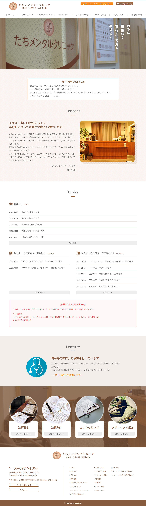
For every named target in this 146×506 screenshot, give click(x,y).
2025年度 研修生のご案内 (100, 268)
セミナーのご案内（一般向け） (123, 471)
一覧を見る (73, 243)
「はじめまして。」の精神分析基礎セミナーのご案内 (111, 261)
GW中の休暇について (30, 212)
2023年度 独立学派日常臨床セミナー (104, 286)
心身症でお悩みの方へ (45, 15)
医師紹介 (98, 483)
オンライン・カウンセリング (80, 490)
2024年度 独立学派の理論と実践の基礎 (105, 274)
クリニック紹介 (100, 15)
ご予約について (124, 4)
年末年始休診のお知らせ (32, 225)
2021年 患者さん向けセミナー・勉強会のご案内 (42, 261)
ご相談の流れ (64, 15)
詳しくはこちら (23, 434)
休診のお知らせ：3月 (30, 218)
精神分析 (73, 479)
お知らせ (116, 467)
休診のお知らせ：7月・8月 (33, 237)
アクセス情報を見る (24, 485)
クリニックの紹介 (101, 475)
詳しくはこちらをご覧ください (68, 375)
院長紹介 (98, 479)
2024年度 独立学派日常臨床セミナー (104, 280)
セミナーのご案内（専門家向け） (124, 475)
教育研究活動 (137, 15)
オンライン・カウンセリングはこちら (95, 4)
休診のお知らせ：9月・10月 (33, 231)
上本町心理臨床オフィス (78, 483)
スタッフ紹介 (99, 486)
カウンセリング (75, 486)
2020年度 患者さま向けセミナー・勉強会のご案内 (43, 268)
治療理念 (73, 471)
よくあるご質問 (82, 15)
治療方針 (73, 475)
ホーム (72, 467)
